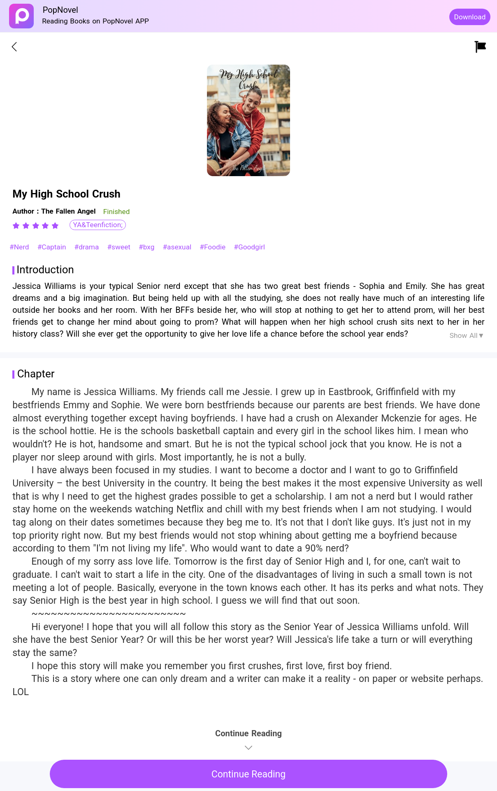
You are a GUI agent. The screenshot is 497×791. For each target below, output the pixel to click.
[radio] (17, 225)
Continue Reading (248, 774)
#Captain (52, 247)
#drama (88, 247)
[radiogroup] (35, 225)
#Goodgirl (249, 247)
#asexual (178, 247)
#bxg (148, 247)
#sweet (119, 247)
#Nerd (20, 247)
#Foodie (214, 247)
